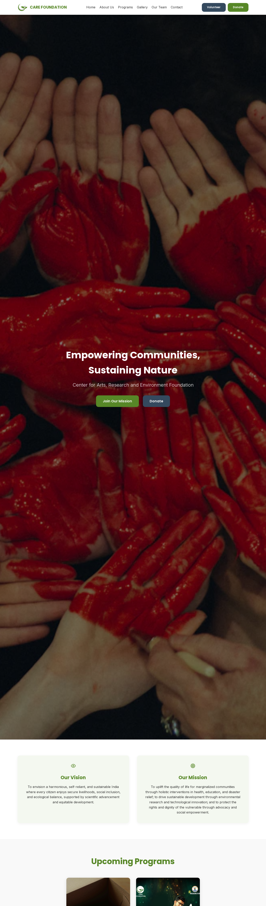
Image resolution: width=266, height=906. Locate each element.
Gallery (142, 7)
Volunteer (214, 7)
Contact (177, 7)
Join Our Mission (117, 401)
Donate (238, 7)
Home (90, 7)
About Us (106, 7)
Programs (125, 7)
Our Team (159, 7)
